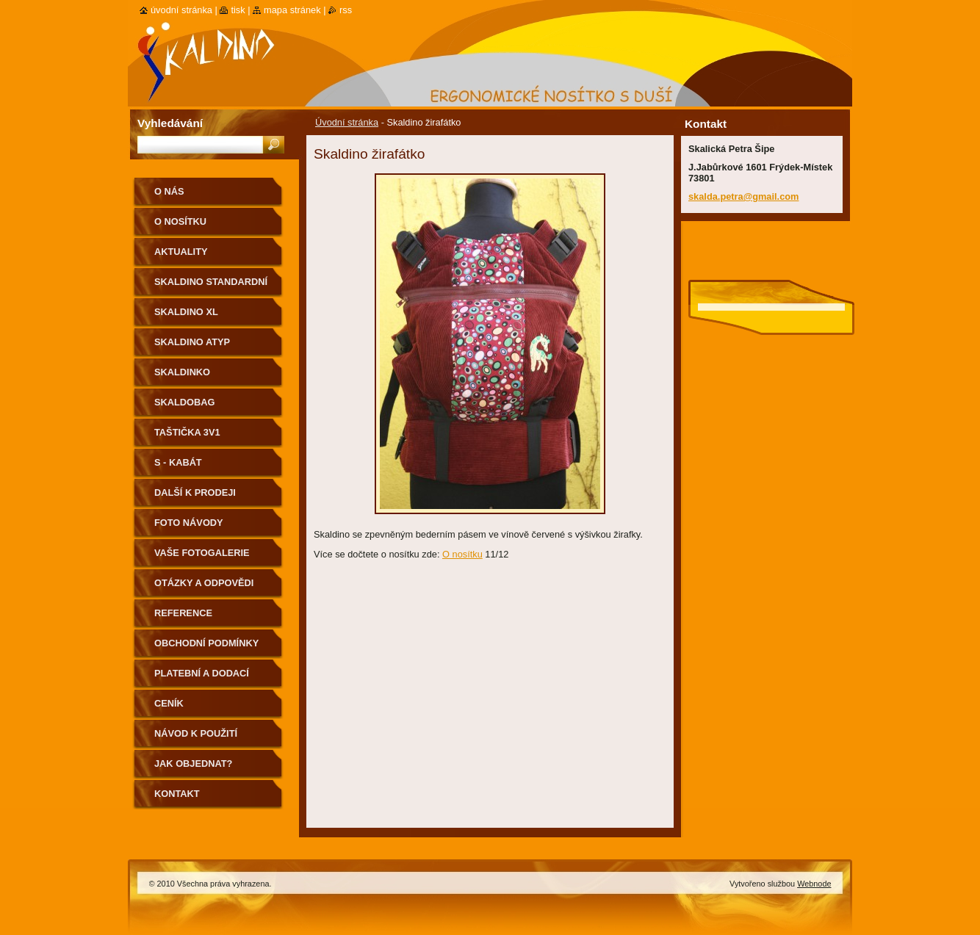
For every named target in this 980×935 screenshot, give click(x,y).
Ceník (169, 703)
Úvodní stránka (346, 122)
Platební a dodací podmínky (201, 678)
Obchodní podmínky (206, 643)
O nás (169, 191)
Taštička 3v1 (187, 432)
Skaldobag (184, 402)
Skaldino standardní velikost (210, 286)
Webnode (814, 883)
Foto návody (188, 522)
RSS (345, 9)
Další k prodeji (195, 492)
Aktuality (181, 251)
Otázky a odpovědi (203, 582)
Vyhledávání (170, 123)
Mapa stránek (292, 9)
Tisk (238, 9)
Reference (183, 612)
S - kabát (178, 462)
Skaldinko (182, 372)
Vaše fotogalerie (202, 552)
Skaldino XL (186, 311)
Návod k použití (195, 733)
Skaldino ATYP (192, 341)
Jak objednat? (193, 763)
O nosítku (462, 554)
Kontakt (177, 793)
